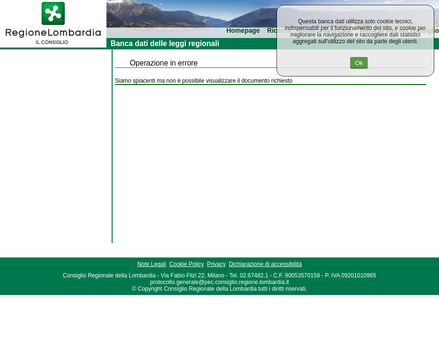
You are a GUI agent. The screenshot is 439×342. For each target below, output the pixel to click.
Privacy (216, 264)
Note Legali (151, 264)
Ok (359, 62)
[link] (53, 45)
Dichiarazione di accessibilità (265, 264)
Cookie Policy (186, 264)
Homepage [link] (243, 30)
